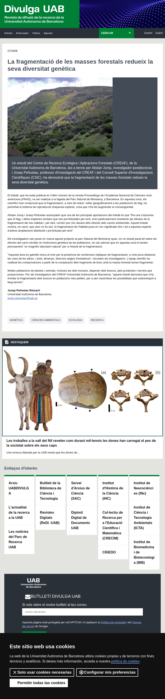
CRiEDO (109, 552)
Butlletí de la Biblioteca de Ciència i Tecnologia (50, 490)
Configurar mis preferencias (107, 672)
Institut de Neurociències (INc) (143, 488)
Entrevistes (22, 33)
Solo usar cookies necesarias (42, 672)
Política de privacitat (113, 622)
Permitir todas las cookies (38, 682)
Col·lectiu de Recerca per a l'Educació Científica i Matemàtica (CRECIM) (112, 525)
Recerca (97, 320)
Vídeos (36, 33)
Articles (8, 33)
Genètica (16, 320)
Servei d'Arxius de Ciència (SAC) (80, 490)
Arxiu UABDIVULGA (19, 488)
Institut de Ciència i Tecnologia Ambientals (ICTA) (143, 517)
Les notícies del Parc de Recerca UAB (18, 539)
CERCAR (107, 33)
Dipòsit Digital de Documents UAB (80, 520)
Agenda (48, 33)
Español (148, 33)
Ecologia (75, 320)
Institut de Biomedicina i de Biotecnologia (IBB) (144, 552)
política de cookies (125, 661)
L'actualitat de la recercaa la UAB (19, 512)
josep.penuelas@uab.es (23, 298)
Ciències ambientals (45, 320)
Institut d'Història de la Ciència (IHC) (112, 490)
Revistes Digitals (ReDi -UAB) (50, 518)
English (159, 33)
